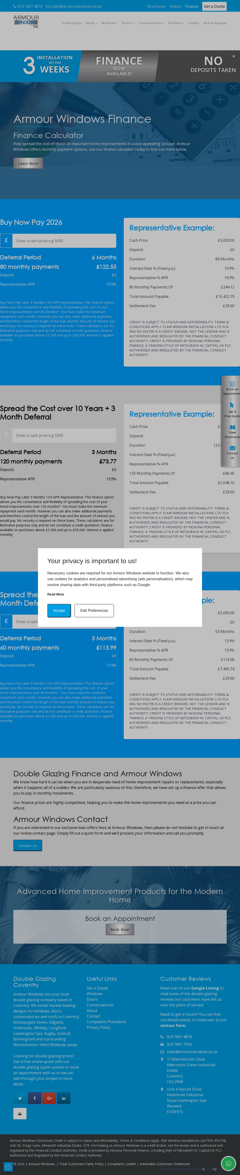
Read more (55, 594)
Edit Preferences (94, 611)
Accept (59, 611)
